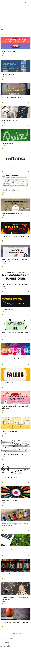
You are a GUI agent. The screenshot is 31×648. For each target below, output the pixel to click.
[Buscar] (26, 2)
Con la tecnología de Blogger (15, 645)
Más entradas (15, 633)
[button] (28, 56)
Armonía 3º (17, 35)
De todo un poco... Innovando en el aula (11, 5)
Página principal (6, 35)
